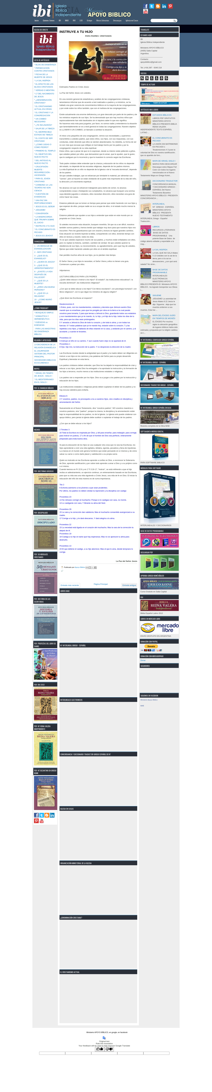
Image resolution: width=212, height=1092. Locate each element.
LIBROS (156, 227)
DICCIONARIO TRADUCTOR (165, 181)
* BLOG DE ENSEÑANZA (45, 65)
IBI (60, 20)
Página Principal (101, 584)
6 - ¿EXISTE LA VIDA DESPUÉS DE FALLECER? (43, 274)
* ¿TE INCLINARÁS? (43, 125)
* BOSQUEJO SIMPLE (44, 313)
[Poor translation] (109, 1049)
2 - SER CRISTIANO (43, 252)
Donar (143, 660)
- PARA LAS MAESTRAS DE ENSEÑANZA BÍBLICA (44, 332)
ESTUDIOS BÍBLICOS (162, 115)
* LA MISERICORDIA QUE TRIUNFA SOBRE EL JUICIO (44, 220)
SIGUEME (157, 295)
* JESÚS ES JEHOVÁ (43, 236)
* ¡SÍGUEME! (39, 210)
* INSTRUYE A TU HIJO (44, 226)
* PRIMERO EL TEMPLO (45, 151)
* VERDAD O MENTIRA (44, 90)
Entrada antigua (129, 585)
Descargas (117, 20)
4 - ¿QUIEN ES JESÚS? (44, 262)
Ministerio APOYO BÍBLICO (97, 1032)
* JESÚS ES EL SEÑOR (44, 206)
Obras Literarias (102, 20)
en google (113, 1032)
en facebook (122, 1032)
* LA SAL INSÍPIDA (42, 80)
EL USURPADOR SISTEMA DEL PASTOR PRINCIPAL (44, 354)
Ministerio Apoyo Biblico (149, 700)
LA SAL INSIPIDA (160, 250)
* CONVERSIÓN (41, 213)
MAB (67, 20)
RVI (74, 20)
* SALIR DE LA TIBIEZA (44, 128)
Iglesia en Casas (132, 20)
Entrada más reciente (70, 585)
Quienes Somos (48, 20)
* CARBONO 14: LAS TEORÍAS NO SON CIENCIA (43, 188)
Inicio (37, 20)
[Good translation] (99, 1049)
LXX (81, 20)
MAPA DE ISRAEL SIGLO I (164, 161)
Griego (89, 20)
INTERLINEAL (159, 204)
